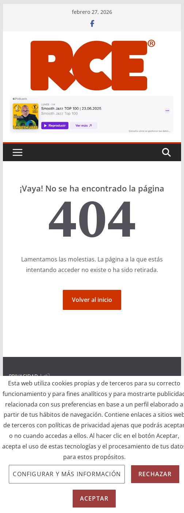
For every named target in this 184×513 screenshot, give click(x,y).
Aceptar (94, 498)
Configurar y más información (67, 474)
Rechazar (155, 474)
